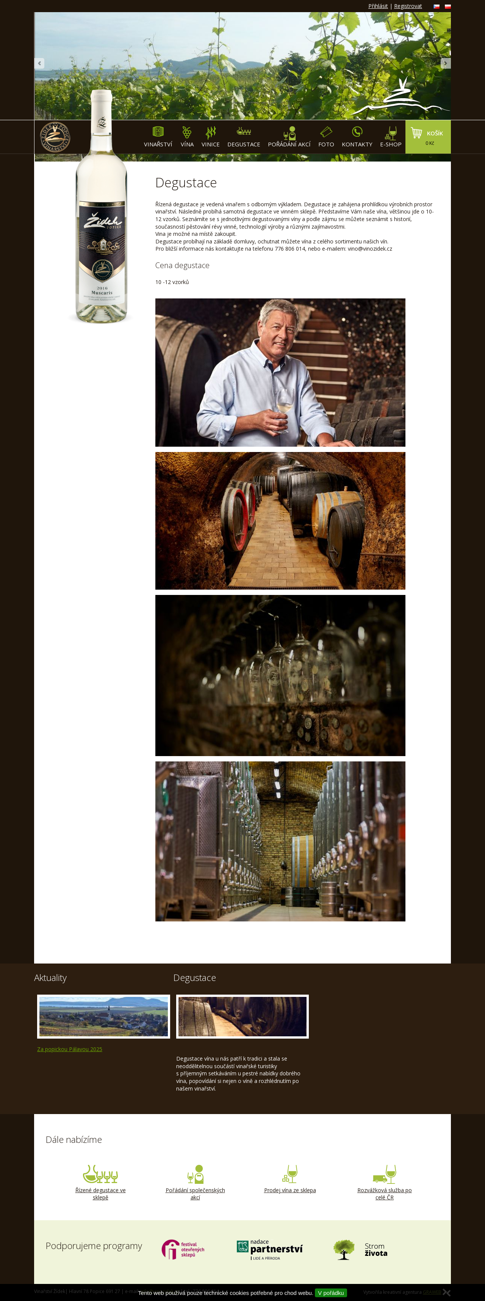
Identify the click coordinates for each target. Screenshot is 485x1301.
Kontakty (357, 137)
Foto (326, 137)
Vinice (211, 137)
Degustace (243, 137)
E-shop (391, 137)
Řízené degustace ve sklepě (100, 1183)
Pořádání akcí (289, 137)
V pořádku (331, 1293)
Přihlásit (378, 5)
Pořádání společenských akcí (195, 1183)
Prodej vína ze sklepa (290, 1179)
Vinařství (158, 137)
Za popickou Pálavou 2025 (69, 1049)
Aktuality (50, 977)
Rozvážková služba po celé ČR (384, 1183)
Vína (187, 137)
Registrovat (408, 5)
